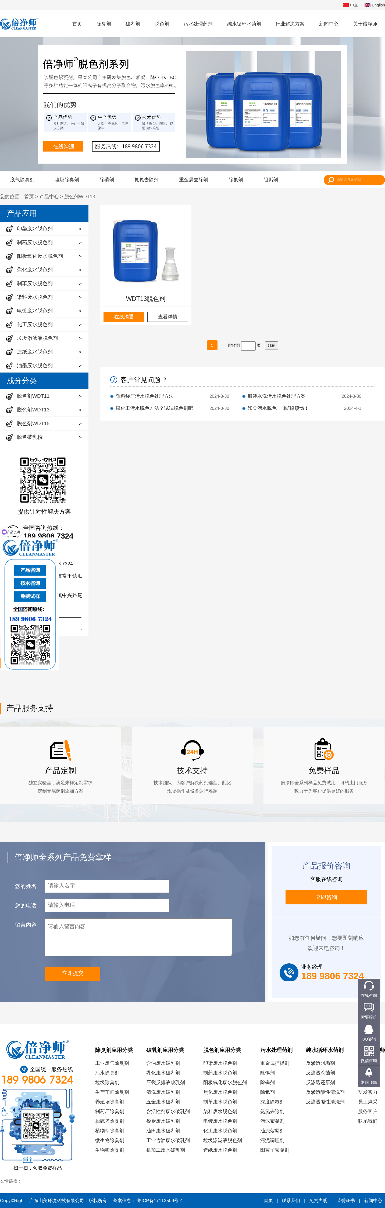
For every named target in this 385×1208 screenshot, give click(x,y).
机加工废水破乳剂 (165, 1150)
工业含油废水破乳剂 (168, 1140)
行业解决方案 (290, 24)
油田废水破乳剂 (163, 1130)
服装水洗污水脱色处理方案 (277, 396)
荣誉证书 (346, 1200)
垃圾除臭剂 (67, 179)
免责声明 (318, 1200)
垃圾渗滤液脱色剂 (222, 1140)
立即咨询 (326, 897)
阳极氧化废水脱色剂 (225, 1082)
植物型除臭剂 (109, 1130)
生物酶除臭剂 (109, 1150)
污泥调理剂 (272, 1140)
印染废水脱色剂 (220, 1063)
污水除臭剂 (107, 1073)
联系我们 (367, 1121)
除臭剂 (104, 24)
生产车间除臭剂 (112, 1092)
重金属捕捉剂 (274, 1063)
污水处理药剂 (198, 24)
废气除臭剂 (22, 179)
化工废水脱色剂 (220, 1130)
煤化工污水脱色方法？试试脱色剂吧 (154, 408)
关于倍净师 (365, 24)
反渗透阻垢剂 (320, 1063)
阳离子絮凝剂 (274, 1150)
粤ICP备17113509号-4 (160, 1200)
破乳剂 (133, 24)
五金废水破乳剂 (163, 1101)
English (375, 5)
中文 (350, 5)
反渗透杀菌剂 (320, 1073)
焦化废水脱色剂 (220, 1092)
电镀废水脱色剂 (220, 1121)
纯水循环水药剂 (244, 24)
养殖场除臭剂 (109, 1101)
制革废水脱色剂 (220, 1101)
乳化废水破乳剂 (163, 1073)
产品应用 (22, 213)
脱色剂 (162, 24)
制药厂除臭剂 (109, 1111)
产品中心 (49, 196)
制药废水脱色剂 (220, 1073)
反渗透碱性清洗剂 (325, 1101)
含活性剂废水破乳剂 (168, 1111)
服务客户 (367, 1111)
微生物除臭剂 (109, 1140)
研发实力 (367, 1092)
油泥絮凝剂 (272, 1130)
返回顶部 (369, 1082)
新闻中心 (328, 24)
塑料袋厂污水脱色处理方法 (145, 396)
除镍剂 (267, 1073)
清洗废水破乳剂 (163, 1092)
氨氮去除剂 (146, 179)
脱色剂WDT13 (79, 196)
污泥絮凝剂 (272, 1121)
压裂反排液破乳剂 (165, 1082)
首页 (77, 24)
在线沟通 (124, 316)
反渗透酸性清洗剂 (325, 1092)
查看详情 (167, 316)
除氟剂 (236, 179)
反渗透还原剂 (320, 1082)
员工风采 (367, 1101)
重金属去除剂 (193, 179)
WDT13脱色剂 (146, 298)
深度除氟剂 (272, 1101)
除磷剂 (106, 179)
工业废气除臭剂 (112, 1063)
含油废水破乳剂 (163, 1063)
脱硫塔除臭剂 (109, 1121)
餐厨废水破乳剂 (163, 1121)
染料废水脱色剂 (220, 1111)
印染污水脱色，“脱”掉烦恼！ (278, 408)
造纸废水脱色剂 (220, 1150)
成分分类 (22, 381)
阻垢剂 (270, 179)
